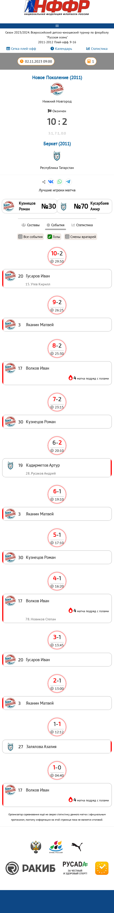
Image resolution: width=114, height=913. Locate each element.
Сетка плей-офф (23, 48)
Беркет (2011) (57, 144)
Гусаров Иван (38, 659)
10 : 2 (57, 121)
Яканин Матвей (40, 703)
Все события (30, 236)
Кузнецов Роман (27, 206)
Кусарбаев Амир (99, 206)
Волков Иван (37, 790)
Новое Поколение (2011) (57, 77)
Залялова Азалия (41, 746)
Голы (54, 236)
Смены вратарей (80, 236)
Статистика (99, 48)
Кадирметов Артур (43, 465)
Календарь (63, 48)
